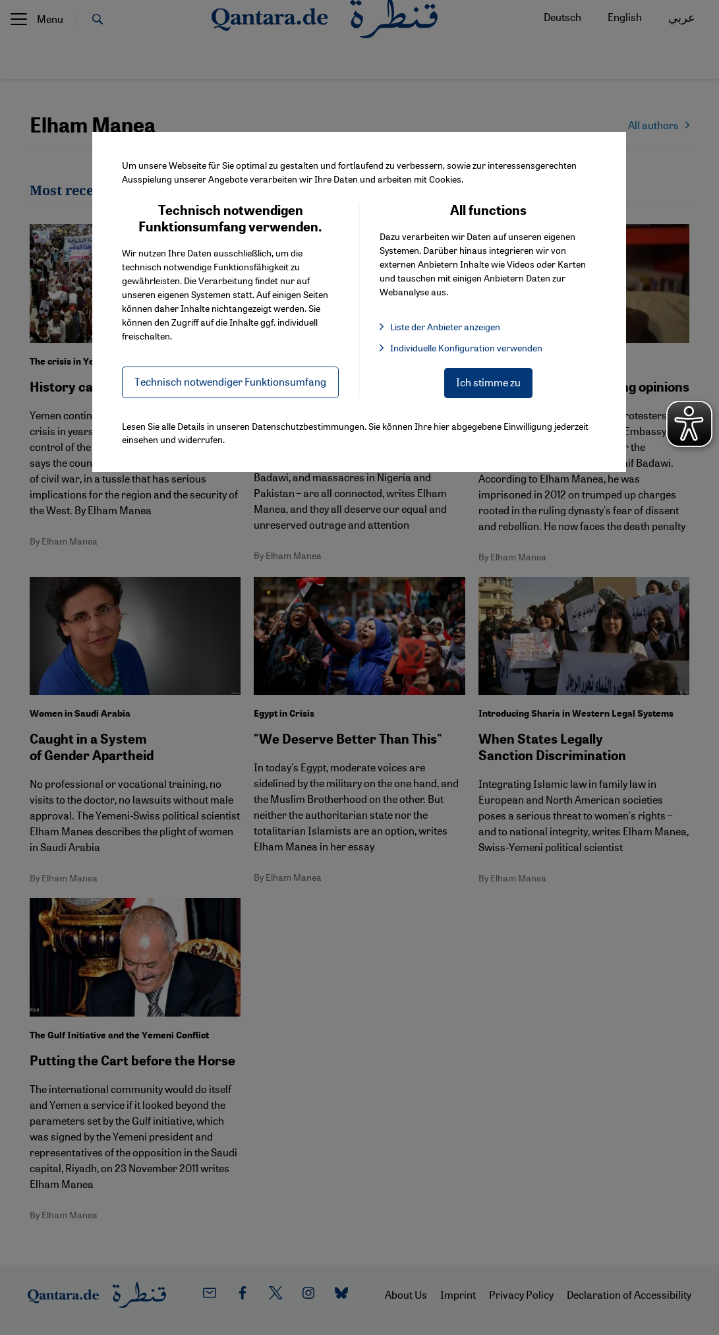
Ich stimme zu (488, 382)
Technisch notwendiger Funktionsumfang (230, 381)
